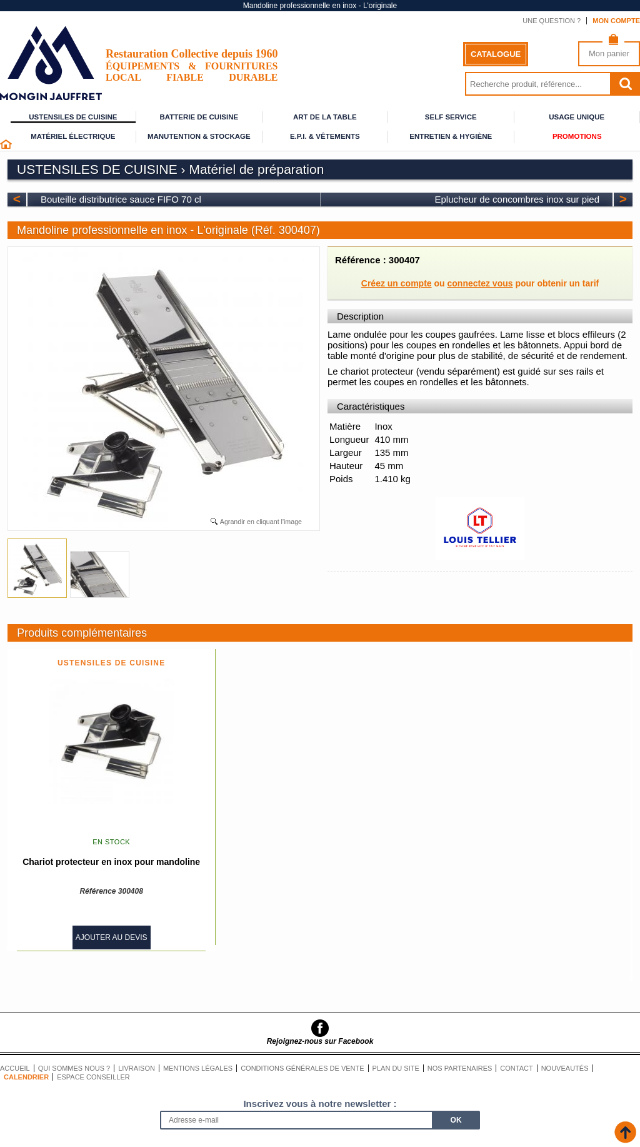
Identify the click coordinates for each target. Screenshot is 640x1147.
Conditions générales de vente (302, 1068)
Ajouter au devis (112, 937)
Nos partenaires (460, 1068)
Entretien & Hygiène (450, 136)
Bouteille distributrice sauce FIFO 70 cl (121, 199)
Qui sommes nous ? (74, 1068)
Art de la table (325, 117)
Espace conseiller (93, 1077)
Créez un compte (396, 283)
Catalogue (496, 54)
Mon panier (609, 53)
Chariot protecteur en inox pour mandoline (111, 862)
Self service (451, 117)
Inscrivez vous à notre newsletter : (319, 1103)
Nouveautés (565, 1068)
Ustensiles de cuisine (73, 117)
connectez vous (480, 283)
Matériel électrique (73, 136)
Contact (516, 1068)
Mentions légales (197, 1068)
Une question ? (551, 20)
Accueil (15, 1068)
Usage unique (576, 117)
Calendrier (26, 1077)
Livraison (136, 1068)
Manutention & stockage (199, 136)
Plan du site (395, 1068)
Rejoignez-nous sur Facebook (320, 1041)
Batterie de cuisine (198, 117)
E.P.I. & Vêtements (325, 136)
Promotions (577, 136)
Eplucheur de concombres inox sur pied (517, 199)
